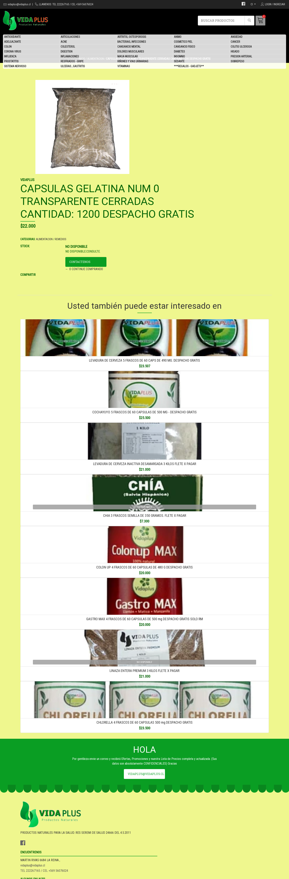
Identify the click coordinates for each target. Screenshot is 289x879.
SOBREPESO (237, 61)
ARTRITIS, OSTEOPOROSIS (131, 37)
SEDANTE (179, 61)
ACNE (64, 42)
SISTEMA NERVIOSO (15, 66)
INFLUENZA (10, 56)
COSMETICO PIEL (183, 42)
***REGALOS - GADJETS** (189, 66)
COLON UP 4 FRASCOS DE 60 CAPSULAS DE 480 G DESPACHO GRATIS (144, 542)
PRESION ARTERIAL (241, 56)
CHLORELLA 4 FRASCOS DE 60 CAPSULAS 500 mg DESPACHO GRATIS (144, 731)
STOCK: (152, 165)
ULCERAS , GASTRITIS (73, 66)
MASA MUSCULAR (127, 56)
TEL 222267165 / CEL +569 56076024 (108, 839)
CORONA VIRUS (12, 51)
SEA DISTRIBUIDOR (160, 839)
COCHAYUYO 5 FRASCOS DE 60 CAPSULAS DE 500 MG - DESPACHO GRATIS (144, 352)
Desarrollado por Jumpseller (176, 874)
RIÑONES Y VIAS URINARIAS (132, 61)
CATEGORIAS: (155, 157)
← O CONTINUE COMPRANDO (198, 188)
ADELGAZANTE (12, 42)
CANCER (235, 42)
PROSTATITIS (11, 61)
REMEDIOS (188, 157)
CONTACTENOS (193, 180)
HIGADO (235, 51)
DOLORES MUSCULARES (130, 51)
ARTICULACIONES (70, 37)
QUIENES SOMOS (158, 844)
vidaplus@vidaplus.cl (19, 4)
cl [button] (252, 4)
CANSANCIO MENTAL (128, 47)
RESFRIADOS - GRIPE (72, 61)
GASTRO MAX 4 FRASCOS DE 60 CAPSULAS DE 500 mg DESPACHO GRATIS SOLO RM (144, 605)
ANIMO (177, 37)
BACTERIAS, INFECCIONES (131, 42)
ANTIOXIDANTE (12, 37)
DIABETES (179, 51)
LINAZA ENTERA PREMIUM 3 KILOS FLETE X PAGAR (144, 668)
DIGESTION (66, 51)
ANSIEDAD (236, 37)
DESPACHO (155, 834)
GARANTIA (154, 828)
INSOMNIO (179, 56)
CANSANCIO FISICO (184, 47)
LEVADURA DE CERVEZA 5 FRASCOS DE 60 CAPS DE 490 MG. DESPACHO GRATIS (144, 289)
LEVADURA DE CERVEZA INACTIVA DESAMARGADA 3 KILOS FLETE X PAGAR (144, 415)
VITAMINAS (123, 66)
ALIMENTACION (171, 157)
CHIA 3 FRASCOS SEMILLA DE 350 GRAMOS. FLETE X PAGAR (144, 478)
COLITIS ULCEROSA (241, 47)
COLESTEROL (68, 47)
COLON (8, 47)
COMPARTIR (155, 193)
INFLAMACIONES (70, 56)
